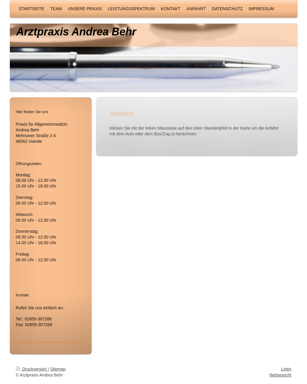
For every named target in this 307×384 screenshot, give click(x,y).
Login (286, 369)
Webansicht (280, 375)
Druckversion (32, 369)
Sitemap (58, 369)
